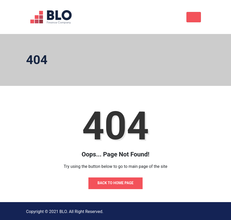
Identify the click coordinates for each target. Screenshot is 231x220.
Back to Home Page (115, 183)
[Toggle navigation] (193, 17)
